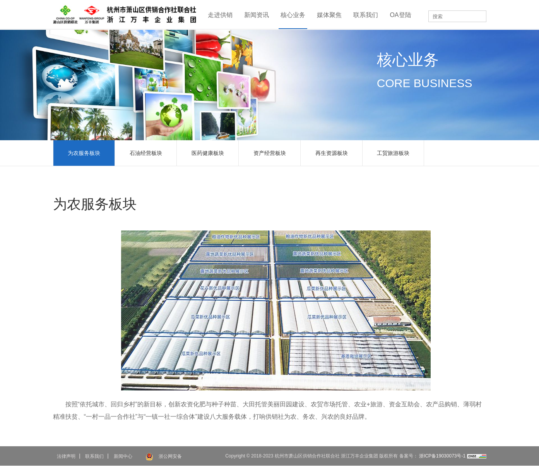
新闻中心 (123, 456)
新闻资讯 (256, 15)
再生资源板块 (331, 153)
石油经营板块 (146, 153)
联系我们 (365, 15)
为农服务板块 (84, 153)
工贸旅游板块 (393, 153)
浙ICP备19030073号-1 (441, 456)
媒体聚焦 (329, 15)
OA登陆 (400, 15)
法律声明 (66, 456)
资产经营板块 (269, 153)
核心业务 (293, 15)
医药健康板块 (208, 153)
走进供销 (220, 15)
